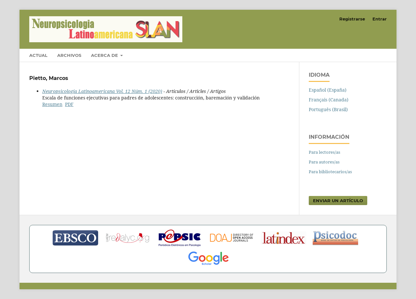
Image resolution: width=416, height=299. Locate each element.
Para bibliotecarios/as (330, 172)
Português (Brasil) (328, 109)
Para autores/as (324, 162)
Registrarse (352, 18)
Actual (38, 55)
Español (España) (327, 90)
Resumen (52, 104)
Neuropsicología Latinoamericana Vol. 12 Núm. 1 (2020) (102, 91)
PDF (69, 104)
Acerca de (105, 55)
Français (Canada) (328, 100)
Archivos (69, 55)
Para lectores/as (324, 152)
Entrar (379, 18)
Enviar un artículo (338, 200)
